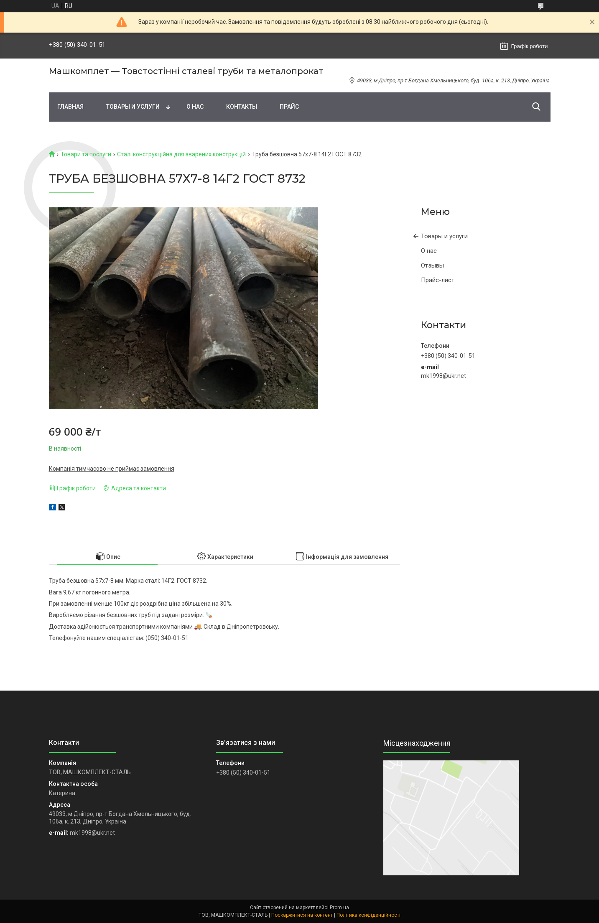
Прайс (289, 106)
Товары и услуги (133, 106)
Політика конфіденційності (368, 915)
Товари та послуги (86, 154)
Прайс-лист (437, 280)
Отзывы (432, 265)
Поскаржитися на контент (302, 915)
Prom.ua (339, 907)
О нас (195, 106)
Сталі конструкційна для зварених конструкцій (181, 154)
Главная (70, 106)
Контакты (241, 106)
